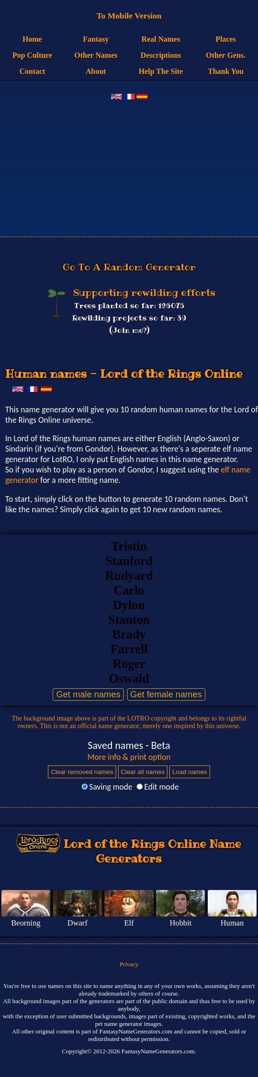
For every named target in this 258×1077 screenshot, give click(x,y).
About (96, 71)
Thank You (225, 71)
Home (32, 39)
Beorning (25, 922)
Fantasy (96, 39)
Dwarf (77, 922)
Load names (189, 771)
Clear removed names (82, 771)
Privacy (129, 964)
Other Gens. (225, 55)
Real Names (160, 39)
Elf (129, 922)
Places (226, 39)
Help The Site (160, 71)
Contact (32, 71)
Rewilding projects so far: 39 (129, 318)
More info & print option (129, 757)
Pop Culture (32, 55)
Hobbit (181, 922)
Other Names (96, 55)
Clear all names (143, 771)
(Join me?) (129, 330)
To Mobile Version (128, 15)
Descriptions (160, 55)
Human (232, 922)
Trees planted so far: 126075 (129, 306)
